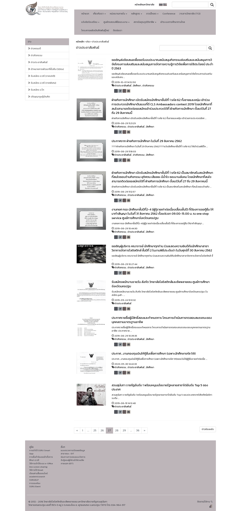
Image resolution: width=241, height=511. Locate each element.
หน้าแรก (85, 13)
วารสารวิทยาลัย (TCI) (189, 13)
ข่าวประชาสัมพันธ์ (38, 62)
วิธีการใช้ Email (36, 470)
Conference (169, 13)
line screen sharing (38, 466)
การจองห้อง (34, 483)
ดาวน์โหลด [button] (152, 13)
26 (102, 430)
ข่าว (29, 41)
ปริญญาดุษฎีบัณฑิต (39, 96)
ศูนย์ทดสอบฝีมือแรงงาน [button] (116, 22)
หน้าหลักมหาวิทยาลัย (144, 4)
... (88, 430)
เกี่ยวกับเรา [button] (99, 13)
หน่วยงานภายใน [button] (118, 13)
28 (116, 430)
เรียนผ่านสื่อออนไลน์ (38, 473)
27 (109, 430)
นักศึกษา (137, 85)
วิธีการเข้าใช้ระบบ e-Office (41, 463)
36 (137, 430)
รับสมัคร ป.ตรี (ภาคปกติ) (41, 76)
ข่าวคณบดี (34, 48)
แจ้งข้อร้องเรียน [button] (90, 22)
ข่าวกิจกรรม (35, 55)
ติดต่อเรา (117, 30)
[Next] (77, 430)
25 (94, 430)
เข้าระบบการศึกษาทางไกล (172, 22)
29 (124, 430)
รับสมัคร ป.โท (36, 90)
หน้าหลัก (80, 41)
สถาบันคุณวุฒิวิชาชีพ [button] (145, 22)
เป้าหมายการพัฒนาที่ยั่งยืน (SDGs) (46, 69)
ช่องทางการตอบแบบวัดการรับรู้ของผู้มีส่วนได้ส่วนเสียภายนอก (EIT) (73, 460)
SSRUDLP (34, 479)
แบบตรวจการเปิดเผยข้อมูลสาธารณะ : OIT (73, 452)
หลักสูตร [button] (136, 13)
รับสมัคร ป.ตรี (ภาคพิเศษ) (42, 83)
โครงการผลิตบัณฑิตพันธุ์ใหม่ (95, 30)
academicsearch (37, 476)
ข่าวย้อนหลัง (208, 429)
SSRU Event (35, 486)
